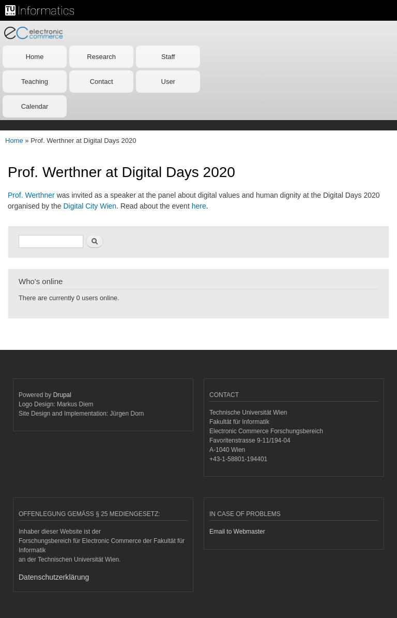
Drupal (62, 395)
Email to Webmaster (237, 531)
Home (35, 57)
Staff (168, 57)
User (168, 81)
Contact (101, 81)
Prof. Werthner (31, 195)
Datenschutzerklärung (54, 577)
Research (101, 57)
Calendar (35, 106)
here (199, 206)
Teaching (34, 81)
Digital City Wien (89, 206)
